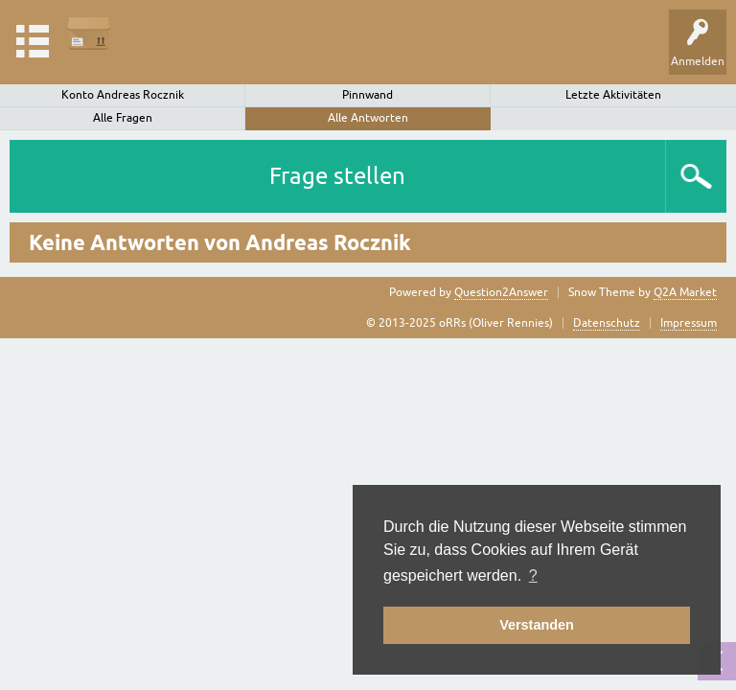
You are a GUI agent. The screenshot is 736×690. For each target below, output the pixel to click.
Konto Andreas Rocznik (122, 95)
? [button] (533, 575)
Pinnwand (367, 95)
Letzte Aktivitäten (613, 95)
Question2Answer (501, 292)
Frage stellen (337, 176)
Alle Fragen (122, 118)
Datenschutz (606, 323)
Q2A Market (685, 292)
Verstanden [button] (536, 624)
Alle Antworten (368, 118)
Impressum (688, 323)
